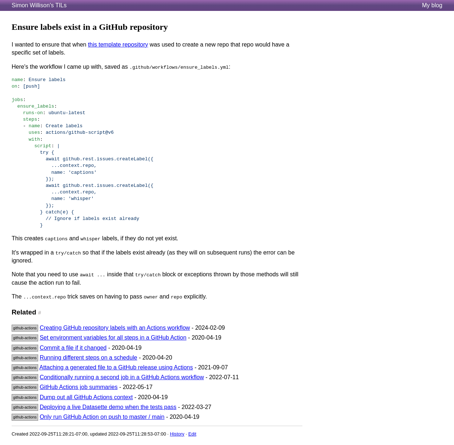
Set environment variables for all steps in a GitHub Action (113, 337)
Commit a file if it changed (73, 348)
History (177, 434)
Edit (192, 434)
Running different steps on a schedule (88, 357)
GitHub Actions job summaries (78, 387)
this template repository (118, 44)
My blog (432, 5)
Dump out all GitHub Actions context (86, 397)
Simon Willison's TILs (39, 5)
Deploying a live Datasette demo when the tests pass (108, 407)
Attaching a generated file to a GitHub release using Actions (116, 367)
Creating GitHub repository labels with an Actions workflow (115, 328)
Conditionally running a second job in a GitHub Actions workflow (122, 377)
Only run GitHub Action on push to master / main (102, 417)
